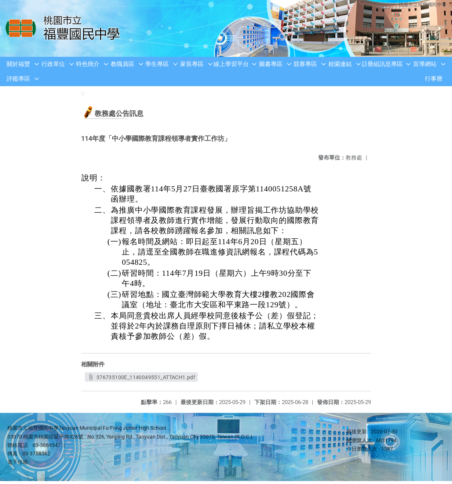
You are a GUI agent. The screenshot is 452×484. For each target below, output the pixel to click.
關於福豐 (18, 63)
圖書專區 (270, 63)
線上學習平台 (231, 63)
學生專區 (157, 63)
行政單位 (53, 63)
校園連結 (340, 63)
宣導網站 (425, 63)
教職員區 (122, 63)
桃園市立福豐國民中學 (422, 4)
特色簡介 (87, 63)
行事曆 (433, 78)
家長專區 (192, 63)
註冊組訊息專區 (382, 63)
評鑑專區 (18, 78)
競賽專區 (305, 63)
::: (82, 93)
